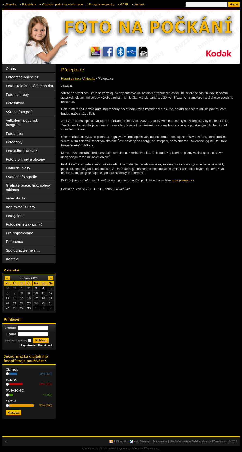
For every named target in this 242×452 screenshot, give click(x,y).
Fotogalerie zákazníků (24, 224)
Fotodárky (14, 142)
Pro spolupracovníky (101, 4)
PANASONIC (15, 390)
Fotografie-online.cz (22, 77)
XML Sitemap (142, 441)
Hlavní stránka (71, 78)
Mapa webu (160, 441)
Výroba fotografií (19, 112)
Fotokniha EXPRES (22, 151)
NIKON (11, 401)
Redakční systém (180, 441)
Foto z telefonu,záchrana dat (29, 86)
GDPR (124, 4)
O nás (11, 68)
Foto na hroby (17, 94)
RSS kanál (120, 441)
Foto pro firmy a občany (25, 159)
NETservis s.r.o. (218, 441)
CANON (11, 380)
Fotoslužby (15, 103)
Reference (14, 241)
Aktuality (10, 4)
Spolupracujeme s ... (23, 250)
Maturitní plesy (18, 168)
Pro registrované (19, 233)
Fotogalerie (15, 216)
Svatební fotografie (21, 177)
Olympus (12, 369)
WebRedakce (199, 441)
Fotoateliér (15, 133)
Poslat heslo (45, 345)
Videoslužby (16, 198)
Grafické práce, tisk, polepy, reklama (28, 187)
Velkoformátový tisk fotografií (22, 122)
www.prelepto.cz (183, 180)
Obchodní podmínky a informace (62, 4)
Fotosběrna (29, 4)
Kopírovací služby (20, 207)
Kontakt (139, 4)
